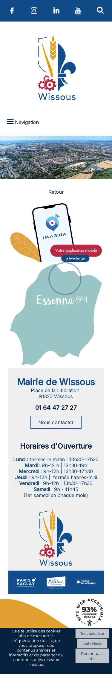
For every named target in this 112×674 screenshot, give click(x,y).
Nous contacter (56, 422)
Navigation (27, 122)
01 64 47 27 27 (56, 407)
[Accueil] (56, 69)
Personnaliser (92, 656)
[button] (100, 10)
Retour (56, 192)
